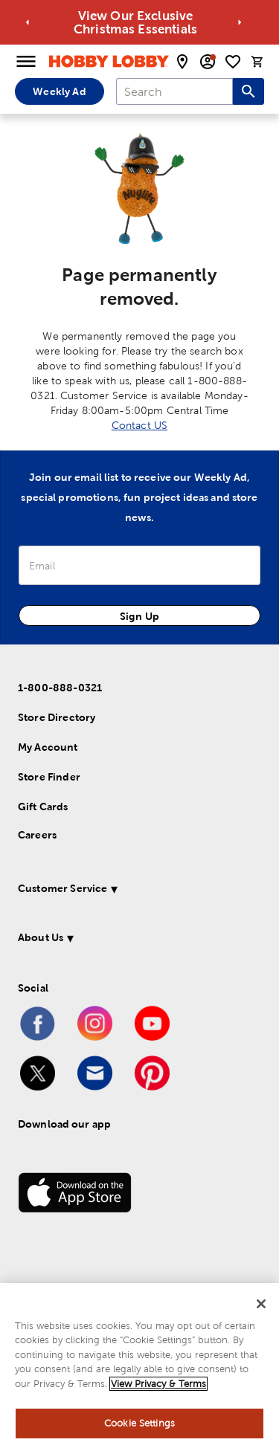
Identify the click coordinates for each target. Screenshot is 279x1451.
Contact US (140, 425)
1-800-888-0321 (60, 688)
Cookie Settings (139, 1423)
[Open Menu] (26, 62)
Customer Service (62, 888)
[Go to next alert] (239, 22)
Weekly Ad (59, 91)
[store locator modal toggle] (182, 61)
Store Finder (49, 777)
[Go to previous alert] (27, 22)
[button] (136, 890)
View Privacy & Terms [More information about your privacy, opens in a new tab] (158, 1383)
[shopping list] (232, 61)
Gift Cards (43, 806)
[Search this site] (248, 91)
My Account (48, 747)
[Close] (261, 1303)
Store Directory (56, 717)
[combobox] (174, 91)
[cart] (257, 61)
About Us (40, 937)
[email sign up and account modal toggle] (207, 61)
